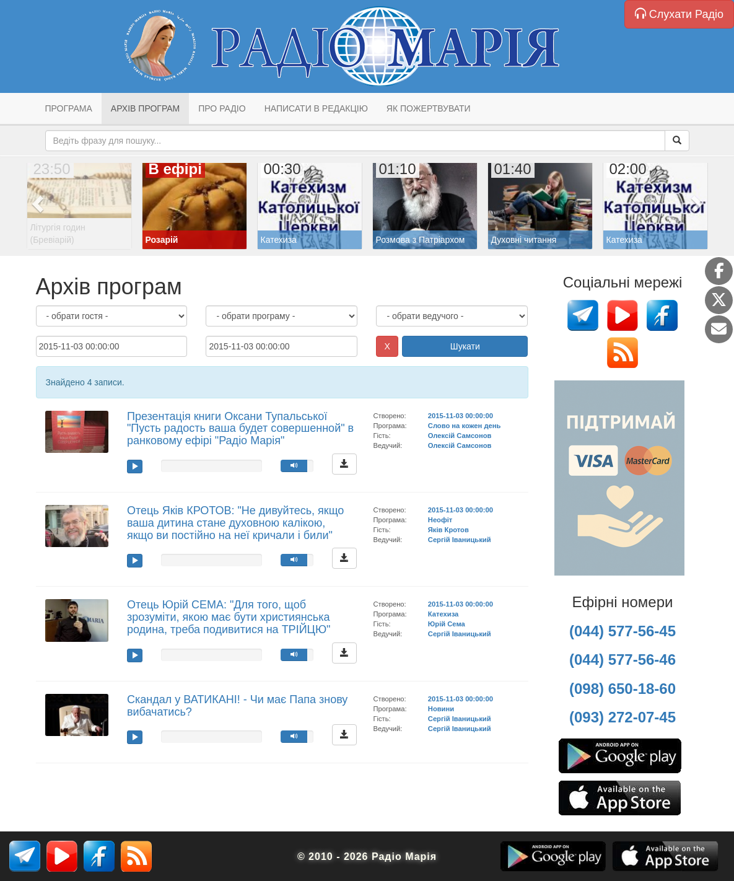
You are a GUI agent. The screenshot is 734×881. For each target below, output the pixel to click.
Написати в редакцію (316, 108)
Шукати (465, 346)
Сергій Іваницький (459, 539)
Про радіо (221, 108)
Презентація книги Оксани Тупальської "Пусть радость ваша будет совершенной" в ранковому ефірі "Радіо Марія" (240, 428)
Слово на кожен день (464, 425)
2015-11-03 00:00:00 (460, 415)
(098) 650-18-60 (622, 688)
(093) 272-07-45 (622, 717)
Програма (68, 108)
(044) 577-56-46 (622, 659)
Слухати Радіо (679, 13)
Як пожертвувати (429, 108)
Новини (441, 708)
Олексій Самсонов (460, 435)
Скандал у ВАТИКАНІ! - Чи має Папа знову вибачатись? (237, 705)
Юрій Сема (446, 624)
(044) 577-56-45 (622, 631)
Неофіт (440, 520)
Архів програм (145, 108)
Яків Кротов (448, 529)
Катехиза (443, 614)
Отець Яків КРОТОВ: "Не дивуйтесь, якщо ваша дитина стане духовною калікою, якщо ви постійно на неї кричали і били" (235, 522)
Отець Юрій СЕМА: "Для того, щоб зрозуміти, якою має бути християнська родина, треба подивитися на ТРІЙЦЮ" (228, 617)
